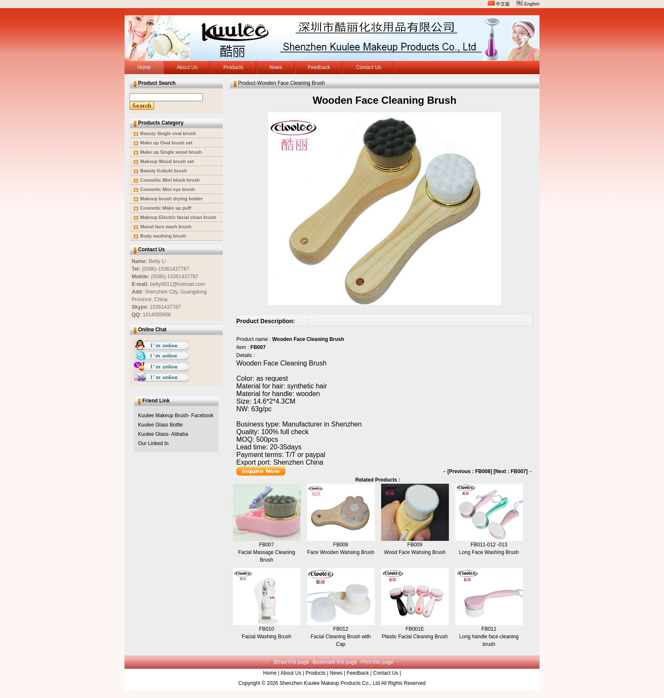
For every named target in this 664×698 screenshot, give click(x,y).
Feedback (357, 673)
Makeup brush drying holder (171, 198)
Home (270, 673)
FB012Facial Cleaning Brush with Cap (340, 636)
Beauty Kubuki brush (163, 170)
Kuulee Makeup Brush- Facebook (175, 415)
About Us (290, 673)
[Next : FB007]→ (513, 471)
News (336, 673)
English (528, 3)
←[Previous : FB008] (467, 471)
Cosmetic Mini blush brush (170, 180)
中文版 (499, 3)
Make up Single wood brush (171, 152)
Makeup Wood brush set (167, 161)
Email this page (291, 662)
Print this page (377, 662)
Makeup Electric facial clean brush (178, 217)
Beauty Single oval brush (168, 133)
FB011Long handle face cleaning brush (488, 636)
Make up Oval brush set (166, 142)
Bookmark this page (335, 662)
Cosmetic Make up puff (165, 208)
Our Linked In (153, 443)
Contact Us (385, 673)
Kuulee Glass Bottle (160, 425)
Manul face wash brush (165, 226)
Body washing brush (163, 235)
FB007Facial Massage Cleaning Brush (266, 552)
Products (316, 673)
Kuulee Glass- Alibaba (163, 434)
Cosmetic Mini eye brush (167, 189)
